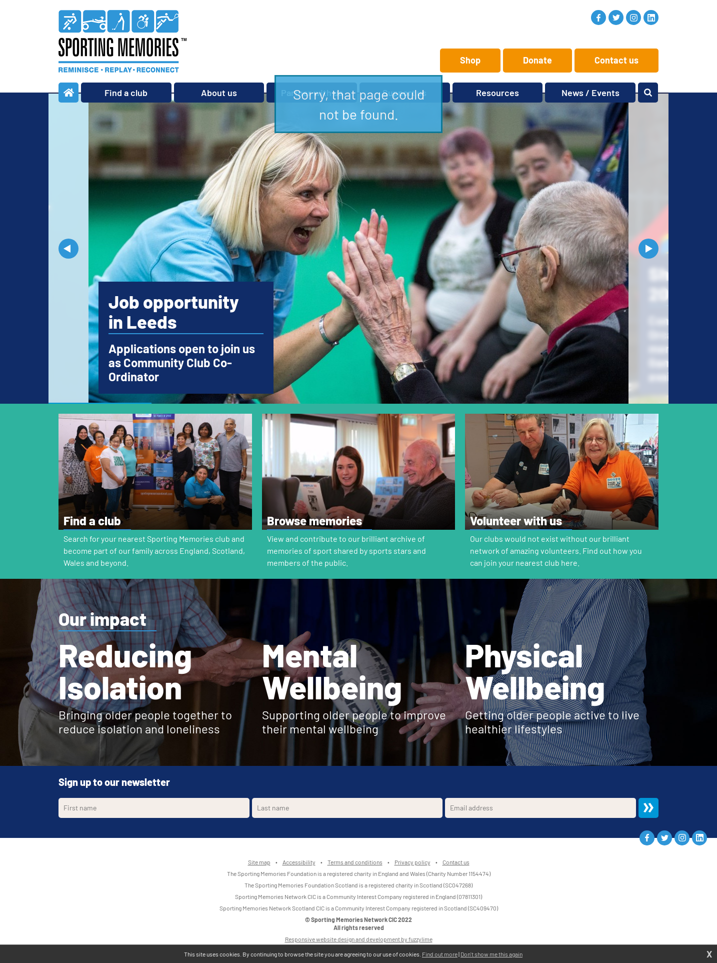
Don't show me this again (491, 953)
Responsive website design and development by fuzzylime (358, 938)
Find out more (440, 953)
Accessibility (299, 861)
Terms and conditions (355, 861)
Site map (259, 861)
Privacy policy (412, 861)
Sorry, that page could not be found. (358, 104)
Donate (537, 60)
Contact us (616, 60)
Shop (470, 60)
